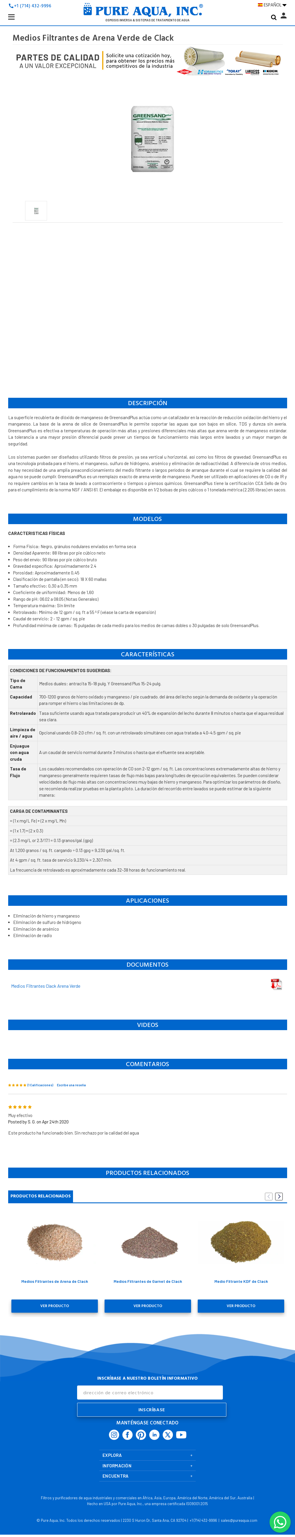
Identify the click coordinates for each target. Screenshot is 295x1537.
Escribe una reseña (71, 1085)
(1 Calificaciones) (40, 1085)
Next (279, 1196)
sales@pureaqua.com (239, 1518)
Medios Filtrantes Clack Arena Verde (45, 986)
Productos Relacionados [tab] (41, 1196)
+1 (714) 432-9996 (32, 6)
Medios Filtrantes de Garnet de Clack (148, 1281)
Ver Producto (54, 1305)
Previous (269, 1196)
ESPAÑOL (272, 5)
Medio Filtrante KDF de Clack (241, 1281)
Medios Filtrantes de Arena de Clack (54, 1281)
